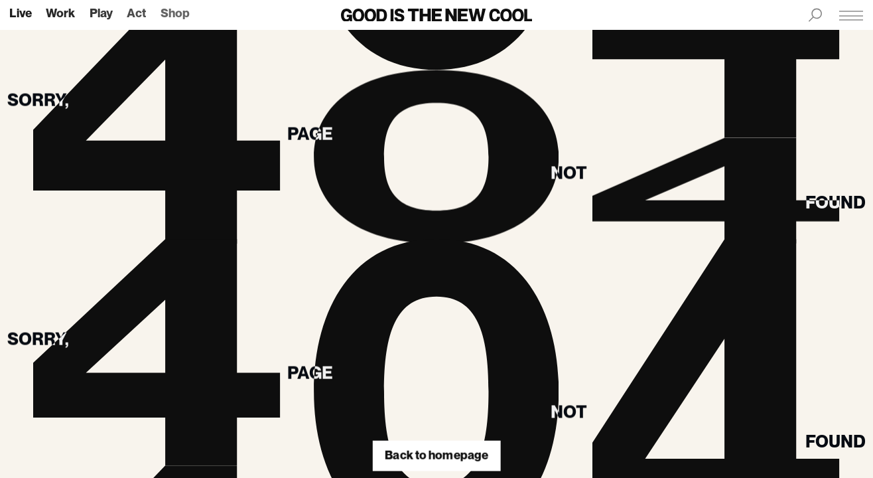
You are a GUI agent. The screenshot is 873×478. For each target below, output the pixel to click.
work (60, 13)
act (136, 13)
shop (175, 13)
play (101, 13)
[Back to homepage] (437, 15)
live (20, 13)
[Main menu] (851, 15)
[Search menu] (815, 15)
